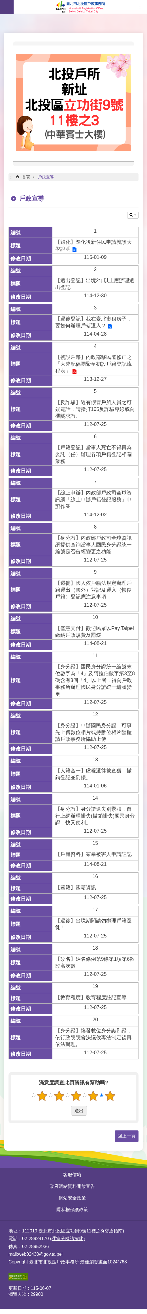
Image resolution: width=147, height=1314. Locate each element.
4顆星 (93, 1095)
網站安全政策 (72, 1198)
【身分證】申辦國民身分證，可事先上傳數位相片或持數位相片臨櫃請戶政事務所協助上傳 (93, 732)
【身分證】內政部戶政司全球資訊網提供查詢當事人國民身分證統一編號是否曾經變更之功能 (93, 544)
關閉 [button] (133, 215)
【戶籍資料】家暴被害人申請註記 (93, 854)
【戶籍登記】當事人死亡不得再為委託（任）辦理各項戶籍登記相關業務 (93, 454)
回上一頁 (127, 1136)
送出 (65, 1110)
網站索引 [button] (7, 7)
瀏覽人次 (17, 1294)
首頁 (26, 177)
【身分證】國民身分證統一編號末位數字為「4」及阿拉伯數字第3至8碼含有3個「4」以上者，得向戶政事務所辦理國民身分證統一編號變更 (95, 680)
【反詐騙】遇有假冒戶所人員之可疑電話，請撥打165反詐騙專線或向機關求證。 (95, 409)
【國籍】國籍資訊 (75, 887)
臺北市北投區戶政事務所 (80, 7)
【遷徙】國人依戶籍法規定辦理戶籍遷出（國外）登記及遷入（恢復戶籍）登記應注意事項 (93, 590)
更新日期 (17, 1288)
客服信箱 (72, 1174)
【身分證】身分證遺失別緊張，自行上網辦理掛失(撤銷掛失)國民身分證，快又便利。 (95, 816)
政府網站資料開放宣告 (72, 1186)
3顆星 (76, 1095)
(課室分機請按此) (67, 1238)
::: (10, 39)
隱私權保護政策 (72, 1209)
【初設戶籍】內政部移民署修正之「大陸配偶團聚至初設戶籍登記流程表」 (93, 364)
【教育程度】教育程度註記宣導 (91, 997)
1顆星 (42, 1095)
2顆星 (59, 1095)
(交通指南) (113, 1230)
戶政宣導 (46, 177)
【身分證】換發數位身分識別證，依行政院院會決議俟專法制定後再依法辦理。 (93, 1037)
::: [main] (12, 176)
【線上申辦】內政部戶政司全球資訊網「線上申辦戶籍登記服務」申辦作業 (93, 499)
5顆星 (110, 1095)
